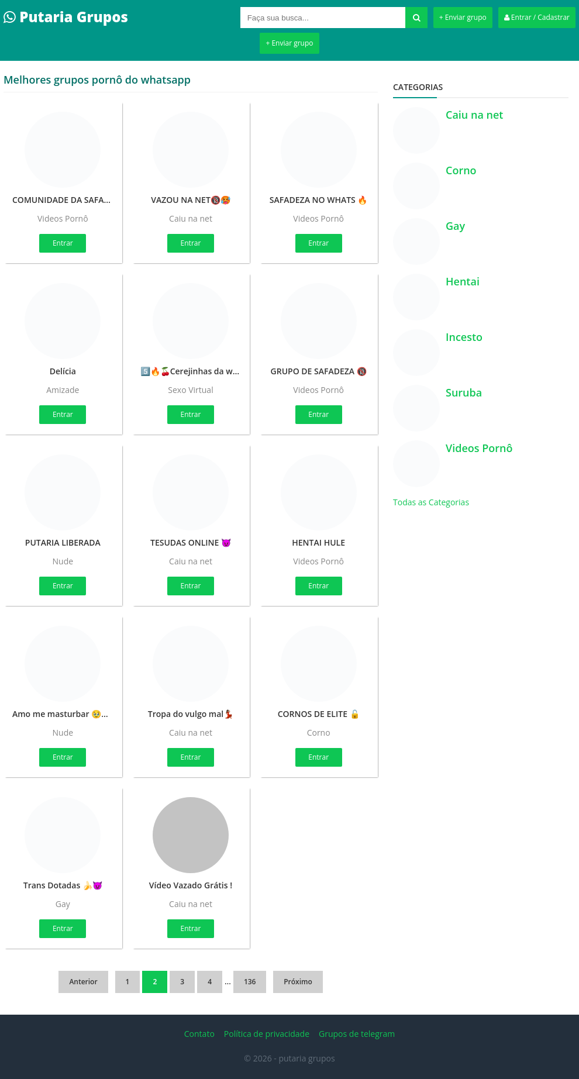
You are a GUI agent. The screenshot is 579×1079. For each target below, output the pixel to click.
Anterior (83, 982)
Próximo (298, 982)
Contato (199, 1033)
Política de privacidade (266, 1033)
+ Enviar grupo (463, 17)
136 (250, 982)
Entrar (63, 243)
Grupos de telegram (357, 1033)
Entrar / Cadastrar (537, 17)
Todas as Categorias (431, 502)
